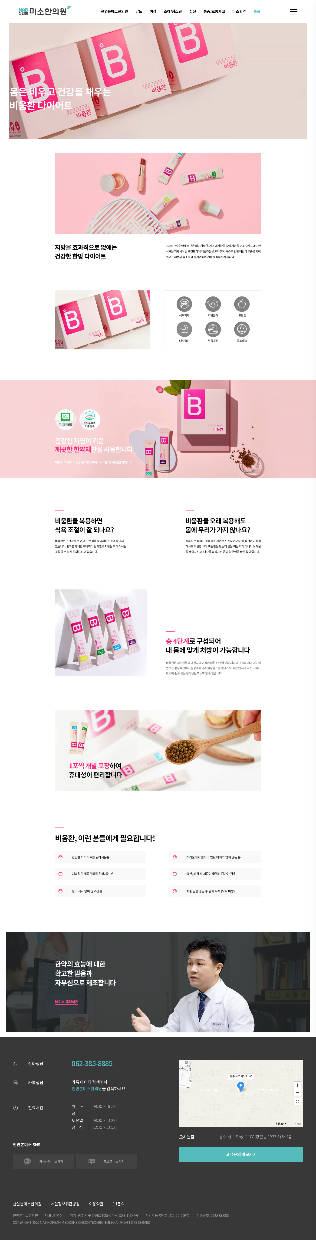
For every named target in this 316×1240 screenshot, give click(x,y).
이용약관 (96, 1204)
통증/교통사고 (214, 11)
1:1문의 (119, 1204)
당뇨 (138, 11)
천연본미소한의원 (114, 11)
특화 (256, 11)
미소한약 (239, 11)
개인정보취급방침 (65, 1204)
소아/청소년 (173, 11)
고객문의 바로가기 (241, 1154)
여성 (153, 11)
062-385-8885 (92, 1063)
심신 (192, 11)
